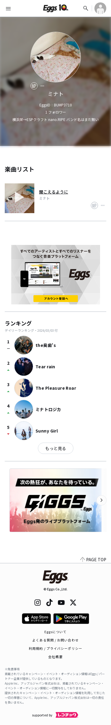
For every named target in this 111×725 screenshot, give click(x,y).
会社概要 (55, 656)
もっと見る (55, 448)
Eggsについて (55, 631)
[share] (34, 85)
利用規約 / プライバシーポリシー (55, 648)
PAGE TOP (93, 559)
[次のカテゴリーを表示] (101, 500)
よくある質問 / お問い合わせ (55, 640)
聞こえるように (53, 192)
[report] (42, 85)
